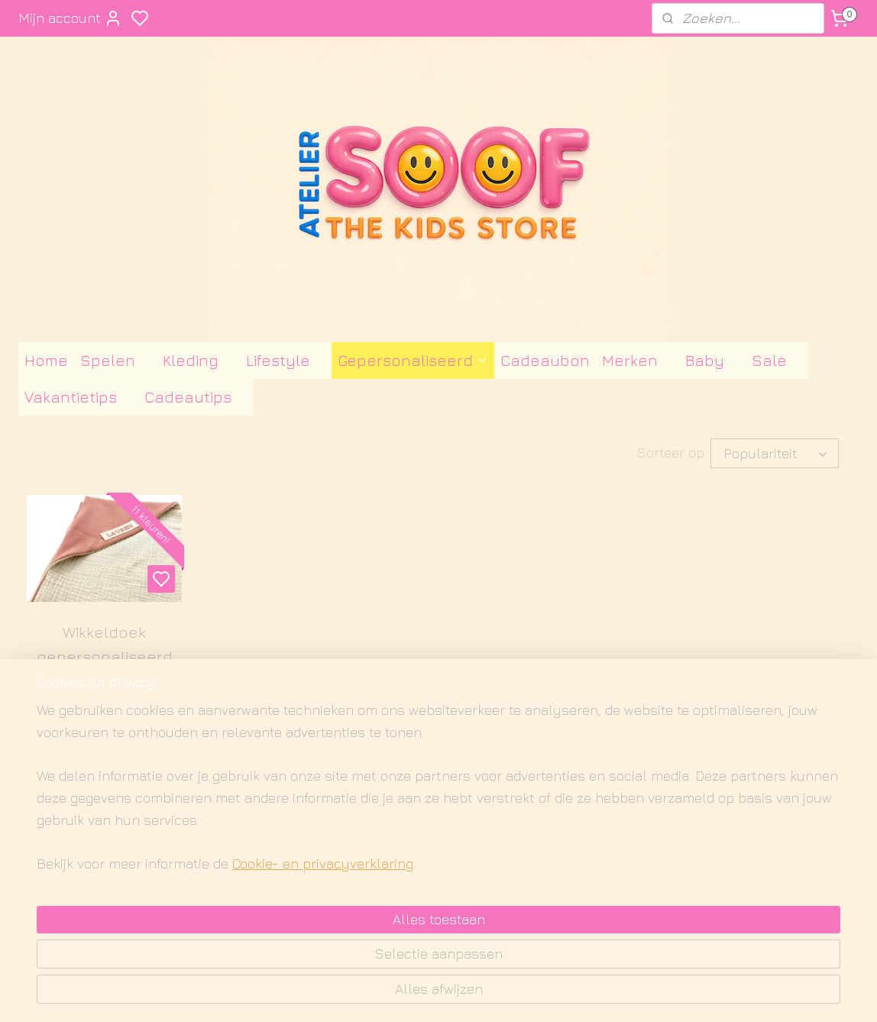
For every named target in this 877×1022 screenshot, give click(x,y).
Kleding (198, 360)
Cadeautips (195, 397)
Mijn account (70, 18)
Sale (777, 360)
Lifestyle (285, 360)
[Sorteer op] (774, 453)
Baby (712, 360)
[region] (337, 925)
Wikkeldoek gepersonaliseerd (105, 644)
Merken (637, 360)
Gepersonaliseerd (413, 360)
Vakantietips (78, 397)
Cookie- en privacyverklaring (304, 993)
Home (46, 360)
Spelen (115, 360)
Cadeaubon (545, 360)
